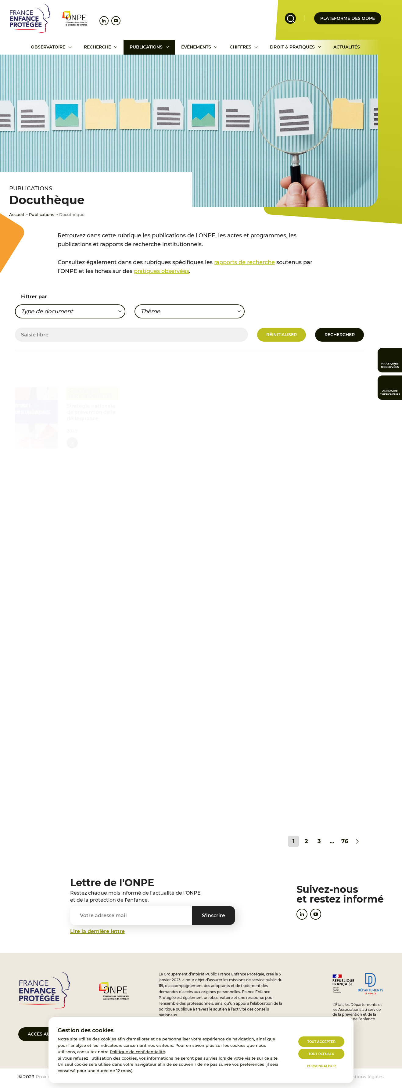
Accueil (16, 214)
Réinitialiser (281, 334)
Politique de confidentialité (137, 1051)
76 (344, 841)
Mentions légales (364, 1076)
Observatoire (48, 47)
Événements (196, 47)
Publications (146, 47)
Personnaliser (321, 1066)
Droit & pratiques (292, 47)
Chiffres (240, 47)
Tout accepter (321, 1041)
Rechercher (340, 334)
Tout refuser (321, 1054)
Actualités (346, 47)
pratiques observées (161, 271)
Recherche (97, 47)
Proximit (46, 1076)
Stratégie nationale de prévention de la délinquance (91, 410)
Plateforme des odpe (347, 18)
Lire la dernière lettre (97, 931)
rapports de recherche (244, 262)
